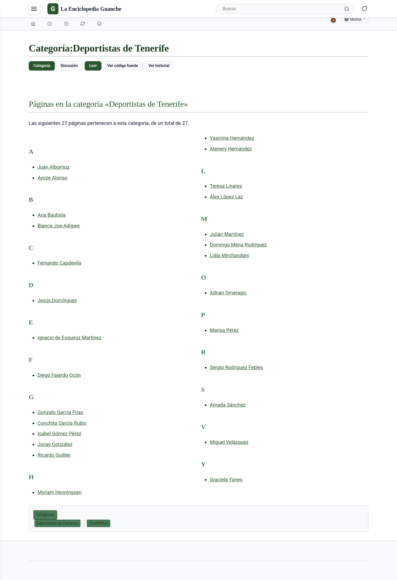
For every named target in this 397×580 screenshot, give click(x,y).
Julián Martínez (227, 234)
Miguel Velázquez (229, 442)
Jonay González (55, 444)
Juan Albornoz (53, 167)
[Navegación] (35, 9)
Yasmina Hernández (232, 138)
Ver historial (159, 65)
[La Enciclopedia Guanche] (84, 8)
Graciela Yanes (226, 479)
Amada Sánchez (228, 405)
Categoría (41, 65)
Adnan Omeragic (228, 293)
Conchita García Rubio (62, 423)
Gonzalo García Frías (60, 412)
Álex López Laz (226, 197)
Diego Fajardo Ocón (59, 375)
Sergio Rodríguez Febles (236, 367)
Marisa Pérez (224, 330)
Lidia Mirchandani (229, 255)
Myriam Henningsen (59, 492)
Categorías (45, 514)
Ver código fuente (122, 65)
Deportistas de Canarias (57, 523)
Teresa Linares (226, 186)
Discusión (69, 65)
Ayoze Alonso (52, 178)
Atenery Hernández (231, 149)
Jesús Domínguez (57, 300)
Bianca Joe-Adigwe (58, 226)
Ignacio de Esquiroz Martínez (69, 337)
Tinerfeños (98, 523)
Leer (93, 65)
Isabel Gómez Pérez (59, 433)
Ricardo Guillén (54, 455)
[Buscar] (284, 9)
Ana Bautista (51, 215)
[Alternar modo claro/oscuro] (364, 9)
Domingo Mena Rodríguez (238, 245)
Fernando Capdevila (59, 263)
